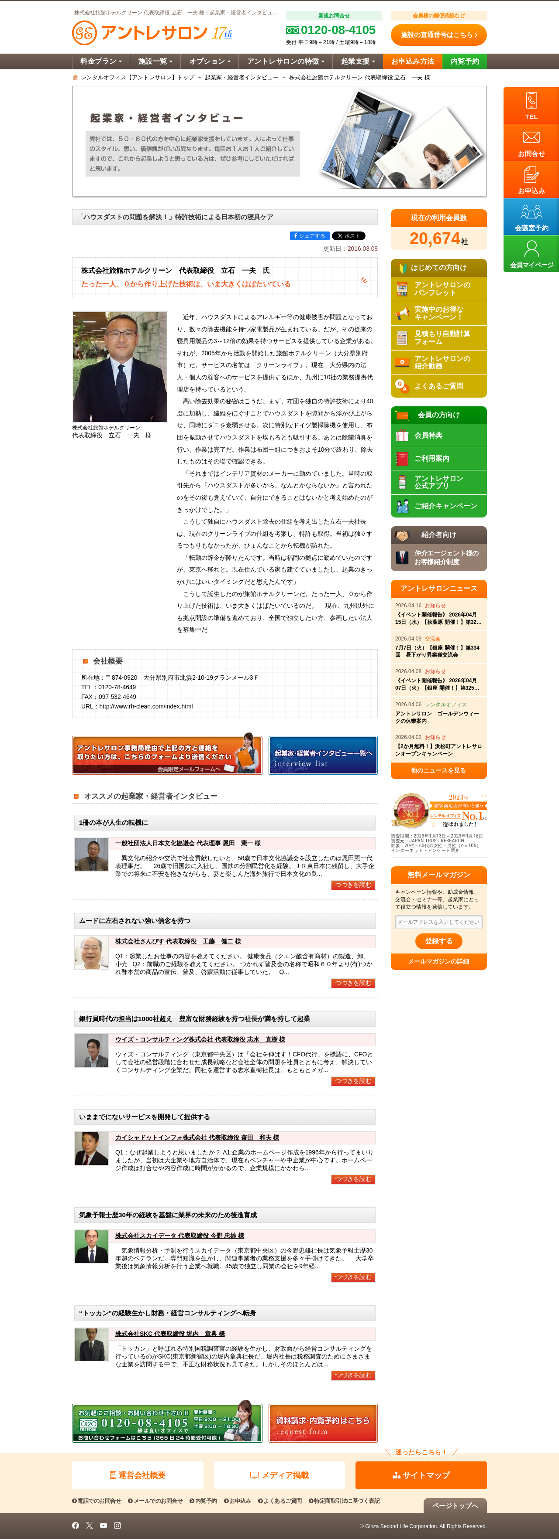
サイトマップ (421, 1475)
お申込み (237, 1501)
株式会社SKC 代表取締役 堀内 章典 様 (170, 1334)
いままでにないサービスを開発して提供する (144, 1116)
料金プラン (101, 61)
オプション (210, 61)
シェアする (309, 236)
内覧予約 (465, 61)
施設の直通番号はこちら (439, 35)
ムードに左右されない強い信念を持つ (134, 920)
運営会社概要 (138, 1475)
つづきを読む (353, 885)
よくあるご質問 (280, 1501)
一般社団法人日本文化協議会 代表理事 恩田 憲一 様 (188, 843)
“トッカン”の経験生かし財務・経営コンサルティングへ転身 (167, 1313)
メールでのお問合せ (155, 1501)
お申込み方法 (413, 61)
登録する (439, 941)
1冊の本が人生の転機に (113, 822)
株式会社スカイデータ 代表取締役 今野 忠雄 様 (179, 1236)
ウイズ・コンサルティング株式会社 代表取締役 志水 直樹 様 (200, 1039)
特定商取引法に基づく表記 (344, 1501)
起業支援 (358, 61)
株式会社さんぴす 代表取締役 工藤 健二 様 (178, 941)
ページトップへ (455, 1505)
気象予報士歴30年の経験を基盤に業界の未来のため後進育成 (168, 1215)
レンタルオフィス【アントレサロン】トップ (137, 77)
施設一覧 (155, 61)
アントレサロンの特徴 (285, 61)
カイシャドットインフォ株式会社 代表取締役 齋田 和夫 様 (197, 1137)
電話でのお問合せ (96, 1501)
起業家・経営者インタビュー (242, 77)
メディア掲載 (279, 1475)
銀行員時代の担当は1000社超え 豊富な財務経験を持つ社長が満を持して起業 (194, 1018)
